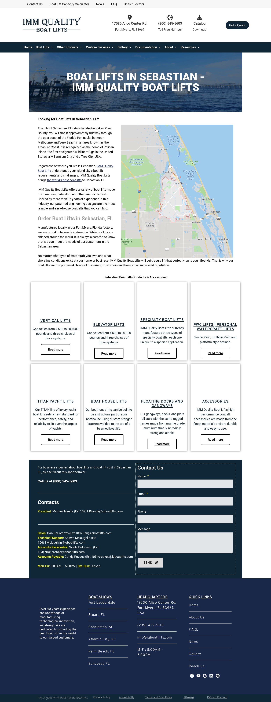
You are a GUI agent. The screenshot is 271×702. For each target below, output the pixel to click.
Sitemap (189, 697)
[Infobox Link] (170, 25)
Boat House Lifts (109, 401)
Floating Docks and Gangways (162, 403)
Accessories (215, 401)
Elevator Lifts (108, 324)
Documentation (148, 47)
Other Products (69, 47)
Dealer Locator (134, 4)
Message (143, 529)
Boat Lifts (44, 47)
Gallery (125, 47)
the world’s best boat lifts (64, 180)
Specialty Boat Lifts (162, 320)
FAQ (114, 4)
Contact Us (35, 4)
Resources (190, 47)
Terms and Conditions (158, 697)
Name (142, 476)
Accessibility (126, 697)
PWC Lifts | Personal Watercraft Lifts (215, 327)
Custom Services (100, 47)
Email (141, 494)
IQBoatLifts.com (217, 697)
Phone (141, 511)
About (171, 47)
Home (28, 47)
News (100, 4)
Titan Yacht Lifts (55, 401)
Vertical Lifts (55, 320)
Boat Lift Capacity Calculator (69, 4)
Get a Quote (237, 25)
